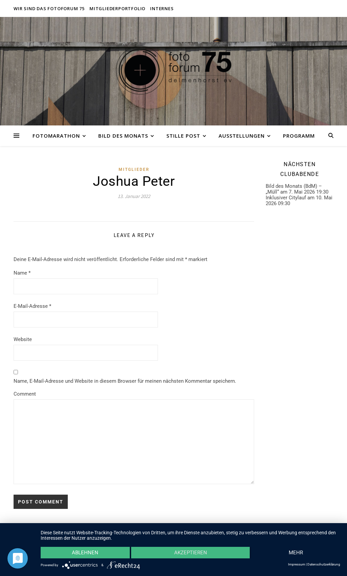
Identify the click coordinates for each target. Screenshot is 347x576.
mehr (296, 553)
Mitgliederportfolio (117, 8)
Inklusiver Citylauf (286, 198)
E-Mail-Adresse (32, 306)
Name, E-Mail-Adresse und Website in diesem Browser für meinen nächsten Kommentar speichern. (125, 381)
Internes (162, 8)
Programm (299, 135)
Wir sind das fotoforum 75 (49, 8)
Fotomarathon (56, 135)
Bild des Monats (123, 135)
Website (23, 339)
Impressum (296, 564)
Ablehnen (85, 553)
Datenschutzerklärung (323, 564)
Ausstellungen (242, 135)
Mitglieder (134, 169)
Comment (25, 394)
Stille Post (183, 135)
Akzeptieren (190, 553)
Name (22, 273)
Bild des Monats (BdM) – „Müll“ (294, 189)
